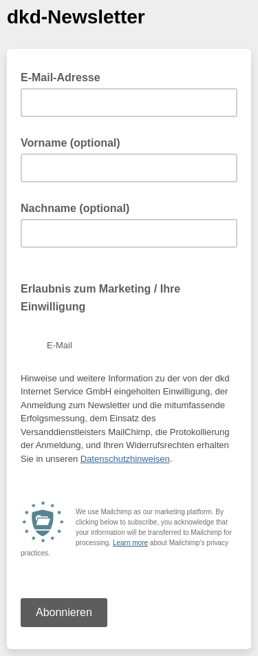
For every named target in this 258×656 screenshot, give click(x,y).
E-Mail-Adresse (65, 76)
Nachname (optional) (75, 208)
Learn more (130, 543)
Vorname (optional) (70, 143)
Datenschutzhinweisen (125, 459)
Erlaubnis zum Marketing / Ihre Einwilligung (100, 298)
